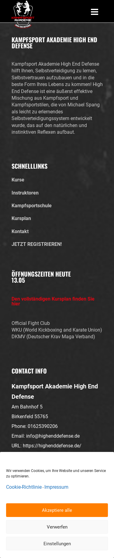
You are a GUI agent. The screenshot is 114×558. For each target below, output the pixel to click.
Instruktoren (25, 193)
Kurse (18, 180)
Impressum (56, 487)
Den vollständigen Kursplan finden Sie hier (53, 301)
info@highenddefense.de (53, 436)
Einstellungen (57, 543)
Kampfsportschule (32, 205)
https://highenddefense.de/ (52, 446)
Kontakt (20, 231)
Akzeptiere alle (57, 510)
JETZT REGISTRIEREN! (37, 244)
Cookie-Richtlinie (24, 487)
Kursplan (21, 218)
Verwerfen (57, 527)
